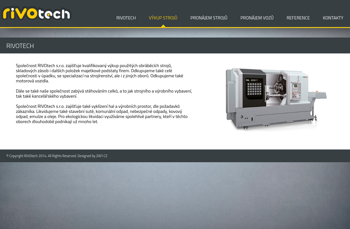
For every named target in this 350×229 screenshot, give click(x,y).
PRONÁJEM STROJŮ (209, 17)
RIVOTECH (126, 17)
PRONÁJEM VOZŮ (257, 17)
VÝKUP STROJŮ (163, 17)
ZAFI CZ (101, 155)
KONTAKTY (333, 17)
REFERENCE (298, 17)
